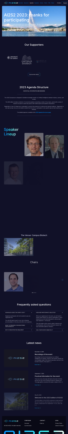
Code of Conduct (59, 425)
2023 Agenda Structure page (43, 118)
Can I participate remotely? (44, 336)
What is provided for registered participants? (15, 331)
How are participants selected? (46, 318)
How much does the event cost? (15, 317)
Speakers (36, 3)
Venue (41, 3)
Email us (42, 423)
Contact (59, 3)
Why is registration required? (14, 334)
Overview (20, 3)
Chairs (45, 3)
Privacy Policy (58, 423)
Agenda (31, 3)
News (52, 3)
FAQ (49, 3)
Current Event (27, 425)
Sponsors (26, 3)
